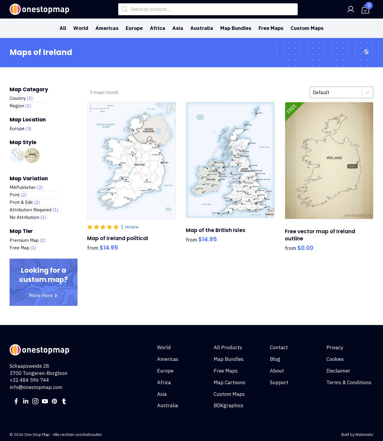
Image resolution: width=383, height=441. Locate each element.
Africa (157, 28)
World (80, 28)
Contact (279, 347)
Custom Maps (307, 28)
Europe (134, 28)
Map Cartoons (229, 382)
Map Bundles (235, 28)
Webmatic (364, 434)
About (277, 370)
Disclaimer (338, 370)
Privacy (334, 347)
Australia (201, 28)
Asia (177, 28)
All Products (228, 347)
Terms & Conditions (348, 382)
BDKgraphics (228, 405)
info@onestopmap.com (36, 387)
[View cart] (365, 9)
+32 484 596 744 (29, 380)
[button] (29, 98)
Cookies (335, 359)
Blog (275, 359)
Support (279, 382)
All (63, 28)
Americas (106, 28)
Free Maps (271, 28)
